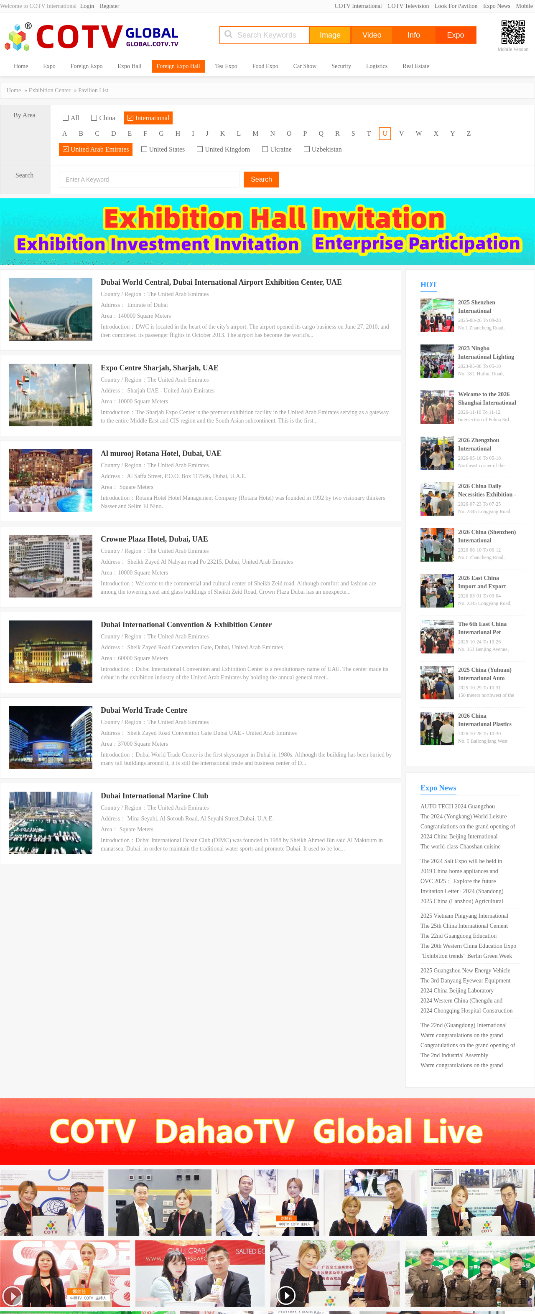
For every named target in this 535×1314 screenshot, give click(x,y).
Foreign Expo (87, 66)
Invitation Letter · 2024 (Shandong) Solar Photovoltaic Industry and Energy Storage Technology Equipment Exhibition (466, 892)
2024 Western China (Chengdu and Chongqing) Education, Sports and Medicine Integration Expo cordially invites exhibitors (463, 1002)
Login (87, 6)
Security (341, 66)
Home (21, 66)
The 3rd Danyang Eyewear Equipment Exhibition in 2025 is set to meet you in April (466, 981)
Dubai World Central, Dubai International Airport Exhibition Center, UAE (221, 282)
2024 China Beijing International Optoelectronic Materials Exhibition (462, 837)
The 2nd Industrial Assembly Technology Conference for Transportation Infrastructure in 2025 (463, 1056)
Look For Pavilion (456, 6)
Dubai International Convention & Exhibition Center (186, 624)
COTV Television (408, 6)
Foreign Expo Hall (178, 66)
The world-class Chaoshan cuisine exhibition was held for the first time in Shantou (466, 847)
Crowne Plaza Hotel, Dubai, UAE (154, 539)
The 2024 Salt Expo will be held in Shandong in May (461, 862)
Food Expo (265, 66)
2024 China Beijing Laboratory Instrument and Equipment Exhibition (464, 991)
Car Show (305, 66)
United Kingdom (223, 149)
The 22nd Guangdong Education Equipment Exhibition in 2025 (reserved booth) (467, 937)
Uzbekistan (322, 149)
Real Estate (416, 66)
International (148, 118)
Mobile (524, 6)
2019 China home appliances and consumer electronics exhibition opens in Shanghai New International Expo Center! (468, 872)
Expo (49, 66)
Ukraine (277, 149)
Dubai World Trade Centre (144, 710)
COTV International (358, 6)
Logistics (376, 66)
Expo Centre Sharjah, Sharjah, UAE (160, 368)
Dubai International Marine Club (155, 796)
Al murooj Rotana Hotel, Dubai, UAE (161, 453)
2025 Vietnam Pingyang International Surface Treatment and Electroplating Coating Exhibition (464, 917)
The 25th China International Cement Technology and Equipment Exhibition (465, 927)
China (103, 118)
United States (163, 149)
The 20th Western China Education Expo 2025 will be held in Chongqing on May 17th (468, 947)
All (70, 118)
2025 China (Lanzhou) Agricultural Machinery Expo (461, 902)
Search (261, 179)
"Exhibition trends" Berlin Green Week (466, 956)
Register (110, 6)
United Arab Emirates (95, 149)
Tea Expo (226, 66)
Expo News (496, 6)
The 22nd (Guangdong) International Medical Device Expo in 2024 (463, 1026)
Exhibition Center (50, 90)
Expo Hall (129, 66)
